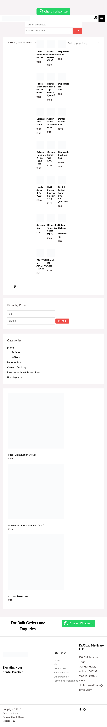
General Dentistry (16, 367)
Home (57, 660)
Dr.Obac (16, 352)
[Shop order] (82, 43)
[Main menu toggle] (102, 18)
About (57, 664)
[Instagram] (84, 709)
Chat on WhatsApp (56, 11)
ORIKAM (16, 357)
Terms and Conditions (66, 680)
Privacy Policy (61, 672)
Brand (10, 347)
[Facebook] (80, 709)
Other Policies (61, 676)
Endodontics (14, 362)
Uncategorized (15, 377)
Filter (62, 321)
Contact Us (60, 668)
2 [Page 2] (15, 286)
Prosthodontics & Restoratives (23, 372)
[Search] (77, 31)
